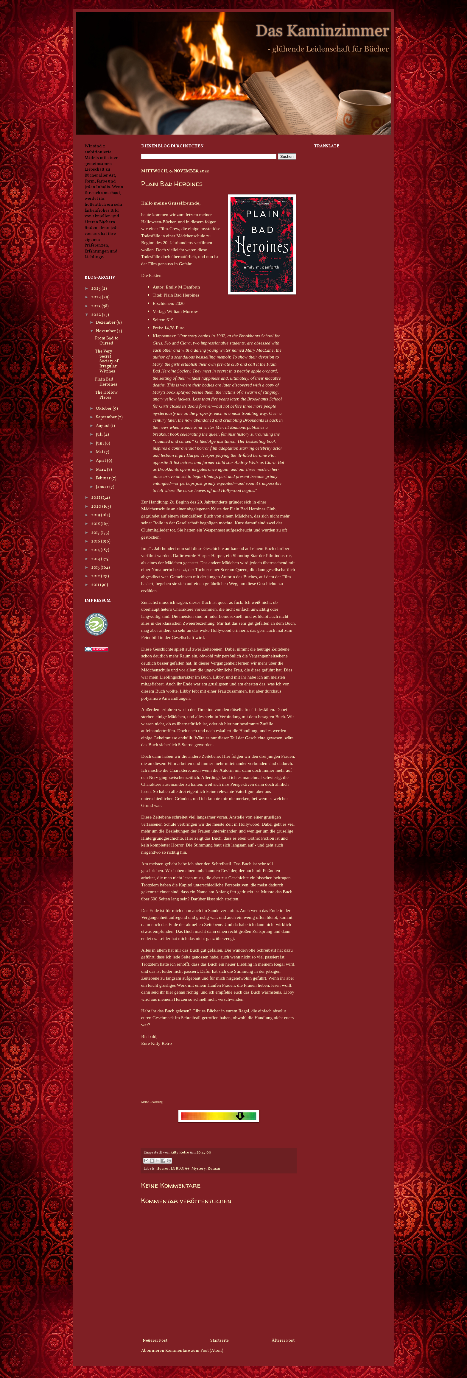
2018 (96, 524)
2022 (96, 315)
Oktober (104, 408)
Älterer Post (283, 1340)
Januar (102, 487)
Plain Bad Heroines (106, 382)
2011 (95, 585)
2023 (96, 306)
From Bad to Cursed (107, 341)
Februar (103, 478)
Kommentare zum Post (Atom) (194, 1351)
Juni (100, 443)
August (103, 426)
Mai (100, 452)
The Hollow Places (106, 395)
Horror (162, 1168)
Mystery (199, 1168)
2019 (96, 515)
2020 (96, 506)
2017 (96, 533)
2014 (96, 559)
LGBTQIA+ (180, 1168)
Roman (214, 1168)
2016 (96, 541)
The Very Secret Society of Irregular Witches (107, 361)
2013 (96, 567)
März (101, 470)
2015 (96, 550)
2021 (96, 498)
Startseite (219, 1340)
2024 (96, 297)
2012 (96, 576)
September (107, 417)
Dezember (106, 322)
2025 (96, 289)
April (101, 461)
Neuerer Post (155, 1340)
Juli (100, 434)
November (106, 331)
